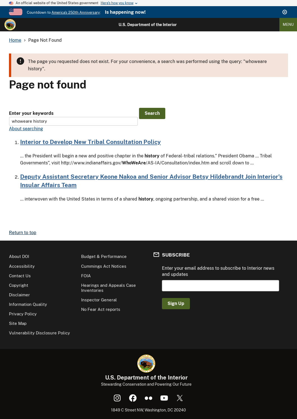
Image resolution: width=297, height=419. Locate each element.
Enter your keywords (31, 113)
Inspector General (99, 299)
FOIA (86, 275)
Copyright (18, 285)
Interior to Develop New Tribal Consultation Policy (90, 141)
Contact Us (20, 275)
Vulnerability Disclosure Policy (39, 332)
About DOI (19, 256)
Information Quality (28, 304)
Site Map (18, 323)
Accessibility (22, 266)
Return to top (22, 232)
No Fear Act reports (100, 309)
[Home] (10, 24)
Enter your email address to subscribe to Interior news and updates (218, 271)
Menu (288, 24)
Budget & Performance (104, 256)
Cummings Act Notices (103, 266)
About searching (26, 128)
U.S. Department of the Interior (148, 24)
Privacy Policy (23, 313)
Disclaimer (19, 294)
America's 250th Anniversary (75, 12)
